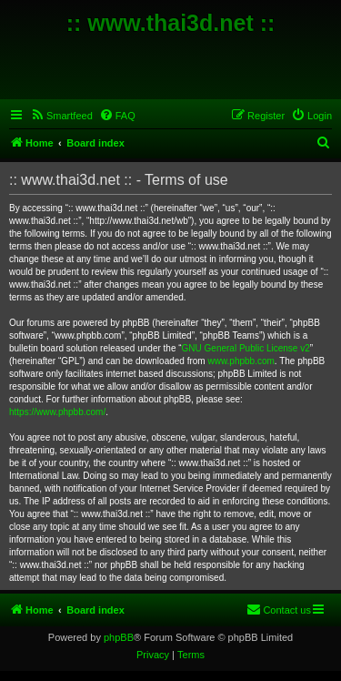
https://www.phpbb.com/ (57, 412)
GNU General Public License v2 (246, 348)
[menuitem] (61, 116)
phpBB (119, 637)
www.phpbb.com (240, 361)
